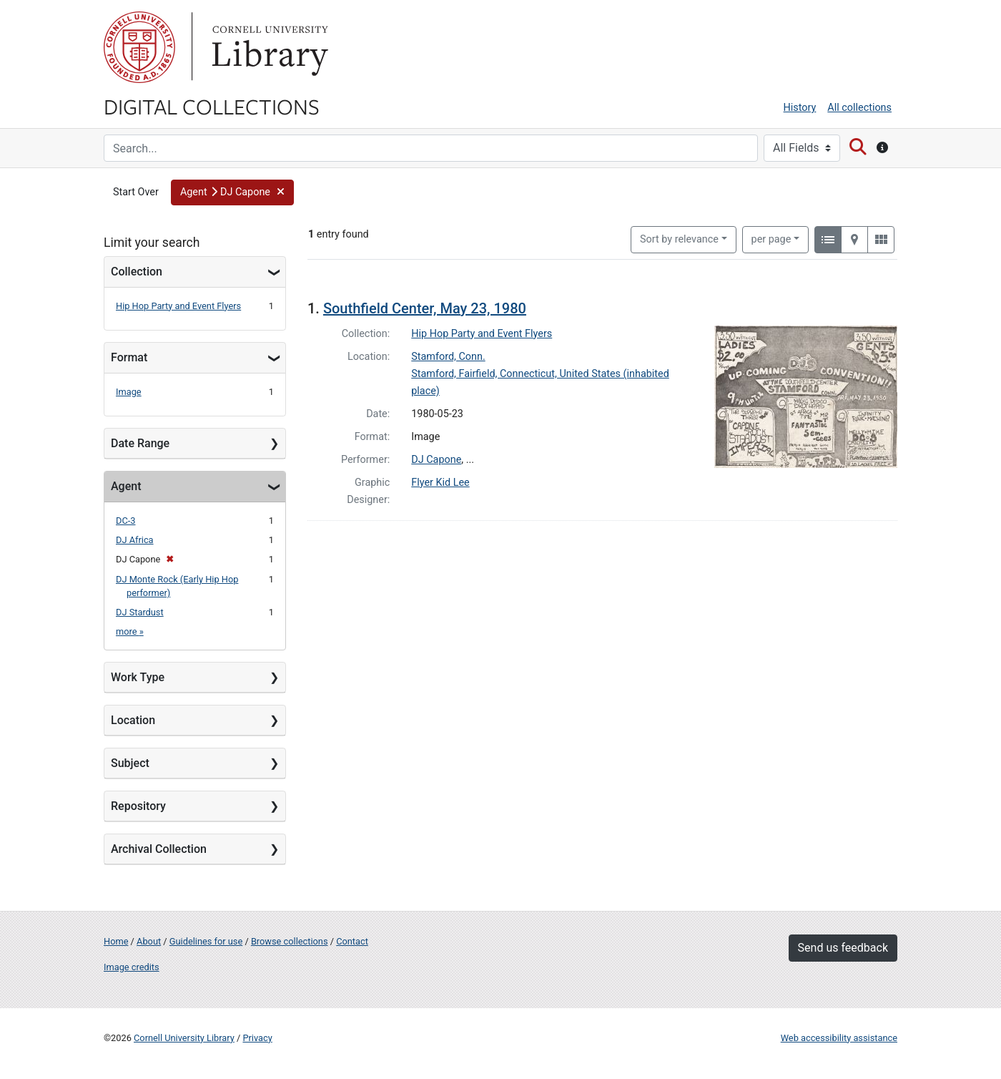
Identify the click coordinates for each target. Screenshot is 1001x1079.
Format (129, 357)
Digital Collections (212, 105)
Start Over (136, 192)
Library (268, 47)
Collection (136, 271)
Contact (352, 941)
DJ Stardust (140, 612)
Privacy (257, 1037)
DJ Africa (135, 539)
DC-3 (125, 520)
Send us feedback (843, 947)
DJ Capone (436, 460)
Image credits (131, 967)
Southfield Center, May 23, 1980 (424, 308)
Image (129, 391)
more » (130, 631)
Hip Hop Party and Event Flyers (178, 306)
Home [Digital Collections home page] (116, 941)
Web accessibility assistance (839, 1037)
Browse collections (289, 941)
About (149, 941)
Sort (679, 239)
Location (133, 720)
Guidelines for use (205, 941)
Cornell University (139, 47)
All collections (859, 108)
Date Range (140, 443)
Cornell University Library (184, 1037)
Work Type (137, 677)
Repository (138, 806)
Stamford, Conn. (448, 357)
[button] (232, 192)
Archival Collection (159, 849)
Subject (130, 763)
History (800, 108)
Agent (126, 486)
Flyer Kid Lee (440, 483)
